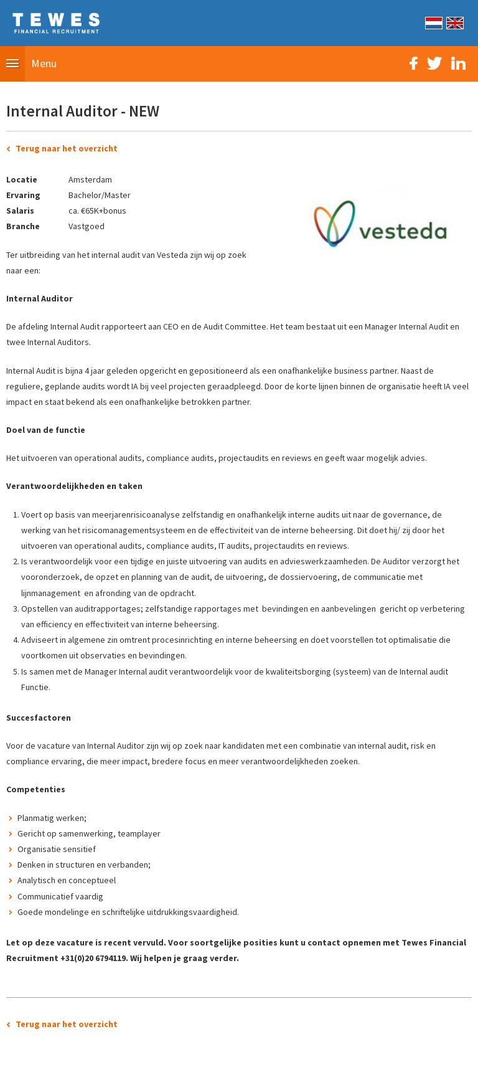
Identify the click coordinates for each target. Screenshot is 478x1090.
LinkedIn (458, 63)
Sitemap (169, 1073)
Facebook (414, 63)
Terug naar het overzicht (67, 148)
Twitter (434, 63)
